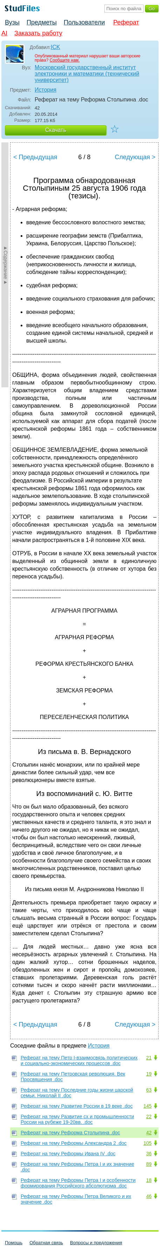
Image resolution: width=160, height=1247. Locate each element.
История (45, 90)
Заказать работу (38, 33)
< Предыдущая (35, 157)
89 (149, 1164)
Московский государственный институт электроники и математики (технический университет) (87, 73)
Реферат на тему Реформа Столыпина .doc (70, 1132)
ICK (55, 47)
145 (148, 1106)
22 (149, 1116)
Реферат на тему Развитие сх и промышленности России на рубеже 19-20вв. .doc (77, 1119)
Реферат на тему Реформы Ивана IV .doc (68, 1153)
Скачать (55, 130)
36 (149, 1153)
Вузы (12, 22)
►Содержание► (5, 265)
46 (149, 1196)
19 (149, 1074)
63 (149, 1090)
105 (148, 1143)
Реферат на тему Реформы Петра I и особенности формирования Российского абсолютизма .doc (78, 1183)
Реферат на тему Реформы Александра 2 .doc (74, 1143)
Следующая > (135, 157)
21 (149, 1058)
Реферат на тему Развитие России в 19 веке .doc (77, 1106)
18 (149, 1180)
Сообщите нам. (65, 60)
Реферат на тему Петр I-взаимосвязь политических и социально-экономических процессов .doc (79, 1060)
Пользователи (84, 22)
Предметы (42, 22)
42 (149, 1132)
